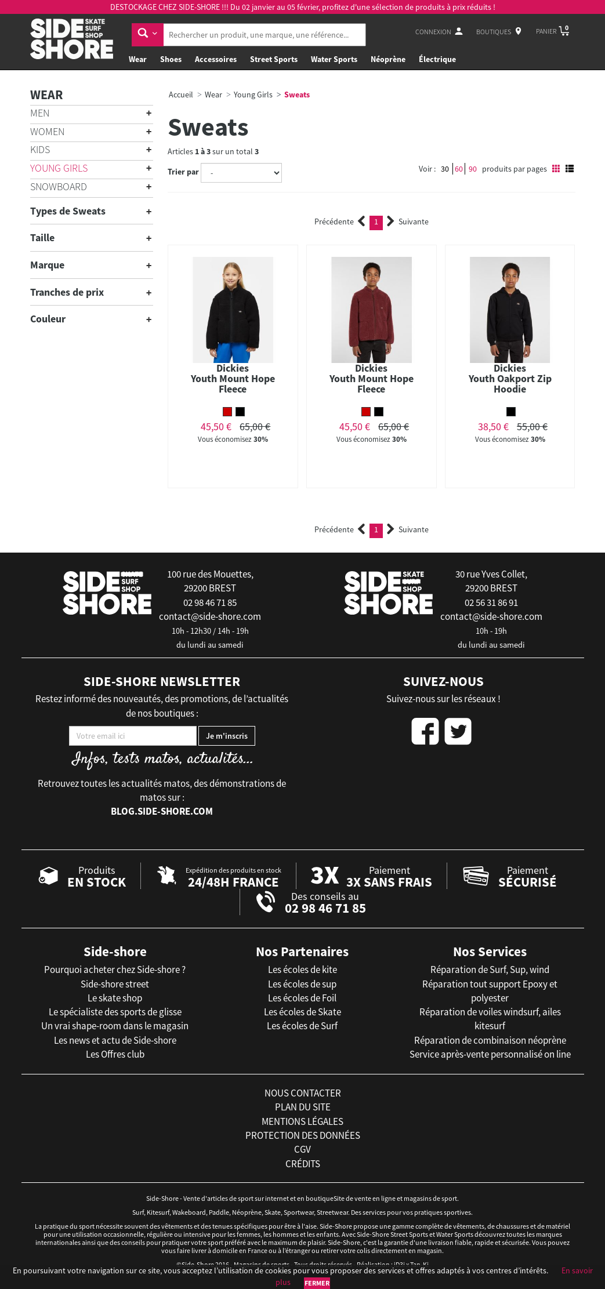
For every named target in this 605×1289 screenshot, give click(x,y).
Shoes (171, 59)
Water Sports (334, 59)
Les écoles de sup (302, 984)
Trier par (183, 171)
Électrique (437, 59)
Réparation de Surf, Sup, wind (489, 969)
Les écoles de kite (302, 969)
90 (473, 169)
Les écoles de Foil (302, 998)
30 (445, 169)
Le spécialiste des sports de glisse (115, 1011)
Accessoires (216, 59)
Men (39, 112)
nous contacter (303, 1093)
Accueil (181, 94)
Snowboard (58, 186)
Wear (138, 59)
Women (47, 131)
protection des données (302, 1135)
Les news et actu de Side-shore (115, 1040)
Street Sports (274, 59)
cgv (302, 1149)
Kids (40, 149)
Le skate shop (115, 998)
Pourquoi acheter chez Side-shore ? (115, 969)
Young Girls (59, 168)
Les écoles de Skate (302, 1011)
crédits (302, 1163)
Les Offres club (115, 1054)
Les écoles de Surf (302, 1025)
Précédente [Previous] (339, 221)
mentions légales (302, 1121)
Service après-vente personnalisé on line (490, 1054)
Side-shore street (115, 984)
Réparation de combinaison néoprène (490, 1040)
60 (459, 169)
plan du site (303, 1107)
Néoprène (388, 59)
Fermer (317, 1283)
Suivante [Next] (408, 221)
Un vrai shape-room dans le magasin (115, 1025)
